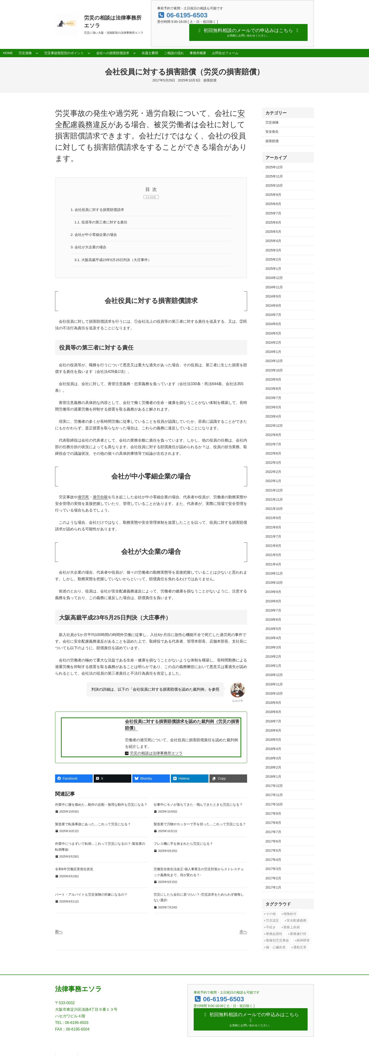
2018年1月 (273, 776)
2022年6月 (273, 453)
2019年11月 (274, 573)
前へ (59, 933)
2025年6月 (273, 222)
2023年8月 (273, 389)
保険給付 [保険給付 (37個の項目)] (290, 914)
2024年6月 (273, 324)
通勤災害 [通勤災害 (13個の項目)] (299, 947)
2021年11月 (274, 499)
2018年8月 (273, 712)
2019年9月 (273, 592)
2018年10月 (274, 693)
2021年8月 (273, 527)
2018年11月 (274, 684)
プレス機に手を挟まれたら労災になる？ (183, 845)
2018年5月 (273, 739)
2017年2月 (273, 878)
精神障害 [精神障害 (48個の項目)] (303, 940)
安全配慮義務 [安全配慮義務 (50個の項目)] (296, 920)
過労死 (83, 499)
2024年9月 (273, 296)
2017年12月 (274, 786)
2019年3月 (273, 647)
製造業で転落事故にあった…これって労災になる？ (93, 826)
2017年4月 (273, 860)
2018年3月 (273, 758)
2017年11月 (274, 795)
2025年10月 (274, 185)
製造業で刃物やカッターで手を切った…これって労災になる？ (200, 826)
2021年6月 (273, 546)
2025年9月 (273, 195)
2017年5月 (273, 850)
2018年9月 (273, 703)
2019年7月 (273, 610)
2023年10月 (274, 370)
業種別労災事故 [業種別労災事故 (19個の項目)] (277, 940)
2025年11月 (274, 176)
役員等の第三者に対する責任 (103, 223)
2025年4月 (273, 241)
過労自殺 (100, 499)
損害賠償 (210, 80)
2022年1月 (273, 481)
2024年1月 (273, 352)
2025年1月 (273, 268)
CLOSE (151, 197)
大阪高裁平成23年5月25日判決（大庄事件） (115, 261)
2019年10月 (274, 582)
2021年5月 (273, 555)
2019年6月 (273, 619)
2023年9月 (273, 379)
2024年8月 (273, 305)
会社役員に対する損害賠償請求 (99, 210)
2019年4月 (273, 638)
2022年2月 (273, 472)
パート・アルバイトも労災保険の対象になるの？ (91, 896)
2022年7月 (273, 444)
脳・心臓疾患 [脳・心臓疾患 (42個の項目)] (276, 947)
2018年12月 (274, 675)
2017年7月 (273, 832)
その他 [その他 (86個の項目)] (271, 914)
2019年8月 (273, 601)
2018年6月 (273, 730)
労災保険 (272, 122)
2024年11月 (274, 287)
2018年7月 (273, 721)
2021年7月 (273, 536)
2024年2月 (273, 342)
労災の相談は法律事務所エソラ (156, 755)
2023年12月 (274, 361)
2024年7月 (273, 315)
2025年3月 (273, 250)
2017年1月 (273, 887)
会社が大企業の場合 (90, 248)
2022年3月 (273, 462)
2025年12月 (274, 167)
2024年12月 (274, 278)
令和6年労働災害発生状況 (74, 871)
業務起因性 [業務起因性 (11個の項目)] (274, 934)
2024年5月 (273, 333)
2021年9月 (273, 518)
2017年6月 (273, 841)
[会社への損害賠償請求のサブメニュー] (134, 53)
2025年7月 (273, 213)
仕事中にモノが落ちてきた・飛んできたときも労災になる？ (198, 806)
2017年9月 (273, 813)
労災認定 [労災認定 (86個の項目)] (272, 920)
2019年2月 (273, 656)
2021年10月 (274, 509)
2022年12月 (274, 425)
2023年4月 (273, 416)
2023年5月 (273, 407)
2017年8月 (273, 823)
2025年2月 (273, 259)
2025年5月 (273, 232)
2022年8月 (273, 435)
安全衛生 (272, 131)
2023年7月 (273, 398)
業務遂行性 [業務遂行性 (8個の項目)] (298, 934)
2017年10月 (274, 804)
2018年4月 (273, 749)
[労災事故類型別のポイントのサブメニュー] (89, 53)
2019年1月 (273, 666)
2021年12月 (274, 490)
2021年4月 (273, 564)
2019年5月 (273, 629)
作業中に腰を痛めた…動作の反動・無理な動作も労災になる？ (101, 806)
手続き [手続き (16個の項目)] (271, 927)
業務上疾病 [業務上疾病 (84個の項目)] (291, 927)
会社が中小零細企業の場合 (95, 236)
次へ (243, 933)
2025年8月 (273, 204)
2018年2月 (273, 767)
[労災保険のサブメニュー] (37, 53)
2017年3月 (273, 869)
